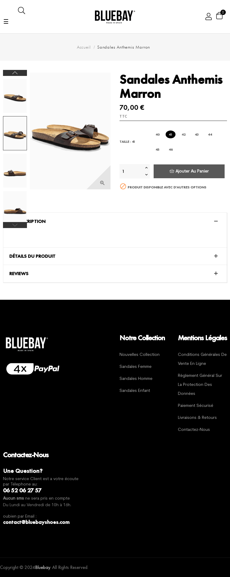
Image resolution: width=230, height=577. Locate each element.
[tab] (115, 221)
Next (15, 73)
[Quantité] (131, 171)
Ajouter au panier (189, 171)
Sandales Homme (135, 379)
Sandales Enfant (134, 391)
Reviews (18, 273)
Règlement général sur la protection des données (200, 385)
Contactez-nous (194, 430)
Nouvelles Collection (139, 355)
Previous (15, 225)
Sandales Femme (135, 367)
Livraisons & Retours (197, 418)
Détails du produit (32, 256)
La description (27, 221)
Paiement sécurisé (195, 406)
